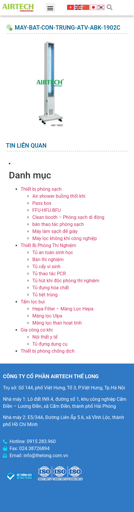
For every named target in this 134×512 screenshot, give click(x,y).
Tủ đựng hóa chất (50, 287)
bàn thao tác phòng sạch (58, 224)
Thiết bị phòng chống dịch (48, 351)
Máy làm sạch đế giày (55, 231)
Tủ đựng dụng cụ (50, 344)
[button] (50, 8)
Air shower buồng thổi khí (58, 196)
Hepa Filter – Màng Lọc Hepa (62, 309)
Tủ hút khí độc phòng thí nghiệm (65, 280)
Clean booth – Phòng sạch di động (68, 217)
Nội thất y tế (45, 337)
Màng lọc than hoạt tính (57, 323)
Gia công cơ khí (37, 330)
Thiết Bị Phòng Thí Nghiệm (48, 245)
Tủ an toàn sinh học (52, 252)
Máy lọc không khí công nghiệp (64, 238)
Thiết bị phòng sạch (41, 189)
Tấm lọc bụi (33, 302)
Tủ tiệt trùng (45, 295)
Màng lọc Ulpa (47, 316)
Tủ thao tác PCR (49, 273)
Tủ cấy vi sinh (46, 266)
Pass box (41, 203)
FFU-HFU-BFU (46, 210)
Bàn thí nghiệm (48, 259)
